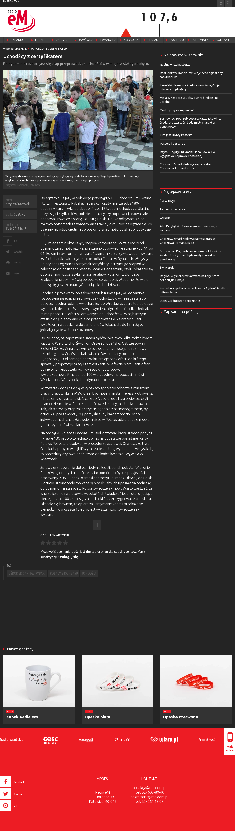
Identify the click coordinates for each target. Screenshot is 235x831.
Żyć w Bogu (167, 201)
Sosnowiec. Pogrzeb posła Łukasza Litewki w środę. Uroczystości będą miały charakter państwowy (190, 122)
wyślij (16, 273)
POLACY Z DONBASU (64, 573)
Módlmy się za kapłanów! (177, 110)
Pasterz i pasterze (172, 143)
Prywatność (206, 739)
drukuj (17, 262)
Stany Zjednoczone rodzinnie (180, 300)
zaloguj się (69, 557)
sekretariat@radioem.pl (149, 797)
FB (15, 240)
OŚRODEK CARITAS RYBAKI (27, 573)
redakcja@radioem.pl (149, 788)
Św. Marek (167, 267)
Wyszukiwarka (228, 3)
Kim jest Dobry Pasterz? (176, 135)
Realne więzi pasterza (175, 64)
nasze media (11, 1)
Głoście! (165, 217)
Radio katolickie (11, 739)
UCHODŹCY (89, 573)
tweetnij (18, 251)
